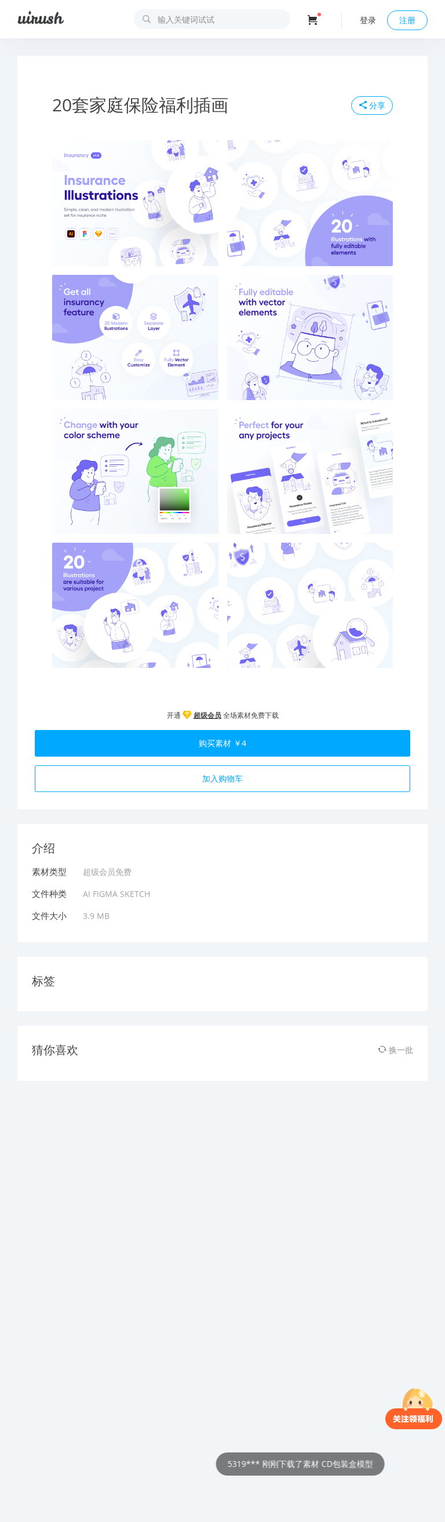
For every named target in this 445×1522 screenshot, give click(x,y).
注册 (407, 20)
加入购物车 (222, 778)
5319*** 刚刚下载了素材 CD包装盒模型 (311, 1463)
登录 (368, 20)
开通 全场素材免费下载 (223, 715)
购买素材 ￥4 (222, 743)
